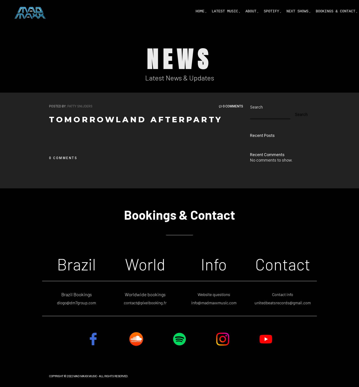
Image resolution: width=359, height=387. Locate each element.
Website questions (214, 294)
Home (200, 11)
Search (256, 107)
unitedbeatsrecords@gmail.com (283, 302)
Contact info (282, 294)
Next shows (297, 11)
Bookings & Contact (335, 11)
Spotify (271, 11)
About (250, 11)
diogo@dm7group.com (76, 302)
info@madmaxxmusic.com (214, 302)
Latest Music (225, 11)
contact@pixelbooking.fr (145, 302)
